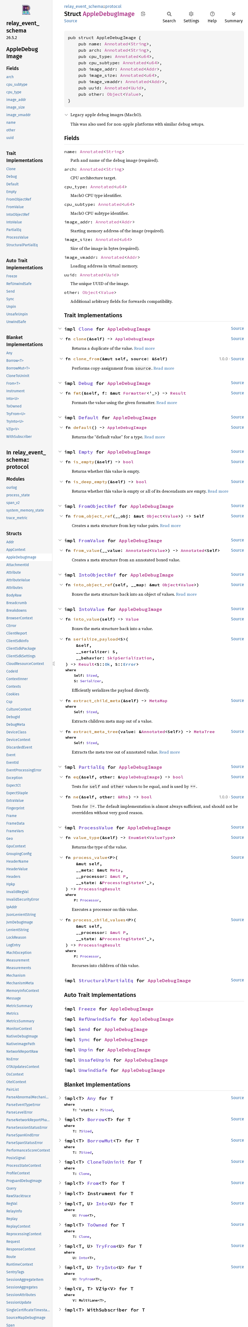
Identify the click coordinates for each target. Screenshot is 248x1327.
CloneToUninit (106, 1162)
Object (115, 94)
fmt (77, 393)
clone (79, 338)
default (82, 427)
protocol (113, 6)
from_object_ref (93, 516)
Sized (91, 675)
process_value (90, 857)
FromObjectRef (97, 506)
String (138, 43)
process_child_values (99, 919)
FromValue (91, 541)
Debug (86, 383)
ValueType (161, 837)
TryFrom (106, 1246)
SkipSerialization (129, 657)
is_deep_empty (90, 481)
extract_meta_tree (95, 731)
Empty (86, 452)
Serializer (90, 681)
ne (76, 796)
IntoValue (91, 609)
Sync (84, 1039)
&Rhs (123, 796)
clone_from (86, 358)
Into (101, 1204)
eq (76, 777)
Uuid (136, 87)
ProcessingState (121, 882)
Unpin (86, 1050)
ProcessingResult (99, 888)
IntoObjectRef (97, 575)
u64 (145, 56)
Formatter (135, 393)
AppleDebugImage (129, 329)
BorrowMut (100, 1141)
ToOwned (97, 1225)
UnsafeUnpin (94, 1060)
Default (89, 418)
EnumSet (137, 837)
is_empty (83, 461)
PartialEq (91, 767)
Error (129, 664)
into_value (86, 619)
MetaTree (204, 731)
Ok (107, 664)
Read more (144, 348)
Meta (115, 870)
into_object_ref (93, 584)
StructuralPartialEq (106, 980)
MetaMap (158, 700)
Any (91, 1098)
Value (132, 94)
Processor (89, 900)
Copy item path (143, 13)
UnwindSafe (93, 1070)
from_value (86, 550)
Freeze (87, 1009)
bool (128, 461)
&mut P (118, 876)
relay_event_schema (83, 6)
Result (178, 393)
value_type (86, 837)
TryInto (106, 1267)
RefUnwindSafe (97, 1019)
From (93, 1183)
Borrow (95, 1119)
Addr (151, 69)
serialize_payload (95, 639)
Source (70, 20)
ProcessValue (96, 828)
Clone (86, 329)
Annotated (116, 43)
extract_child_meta (96, 700)
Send (84, 1029)
